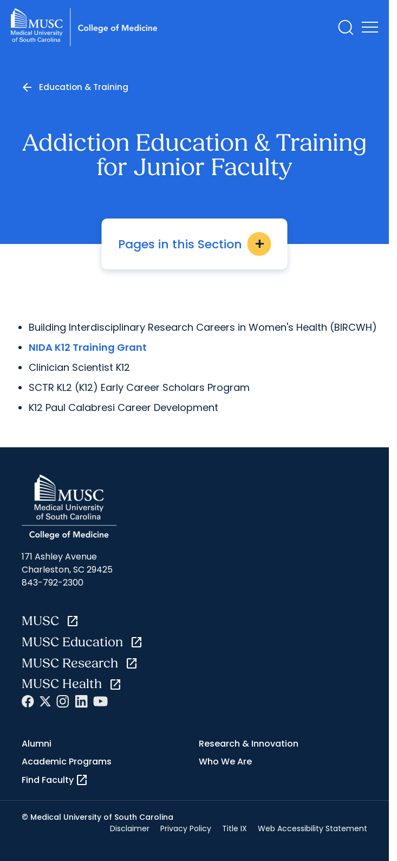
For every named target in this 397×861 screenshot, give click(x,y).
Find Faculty (55, 780)
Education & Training (83, 87)
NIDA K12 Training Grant (88, 347)
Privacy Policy (185, 828)
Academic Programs (67, 761)
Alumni (36, 743)
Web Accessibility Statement (312, 828)
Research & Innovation (248, 743)
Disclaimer (129, 828)
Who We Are (225, 761)
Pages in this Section (194, 244)
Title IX (234, 828)
